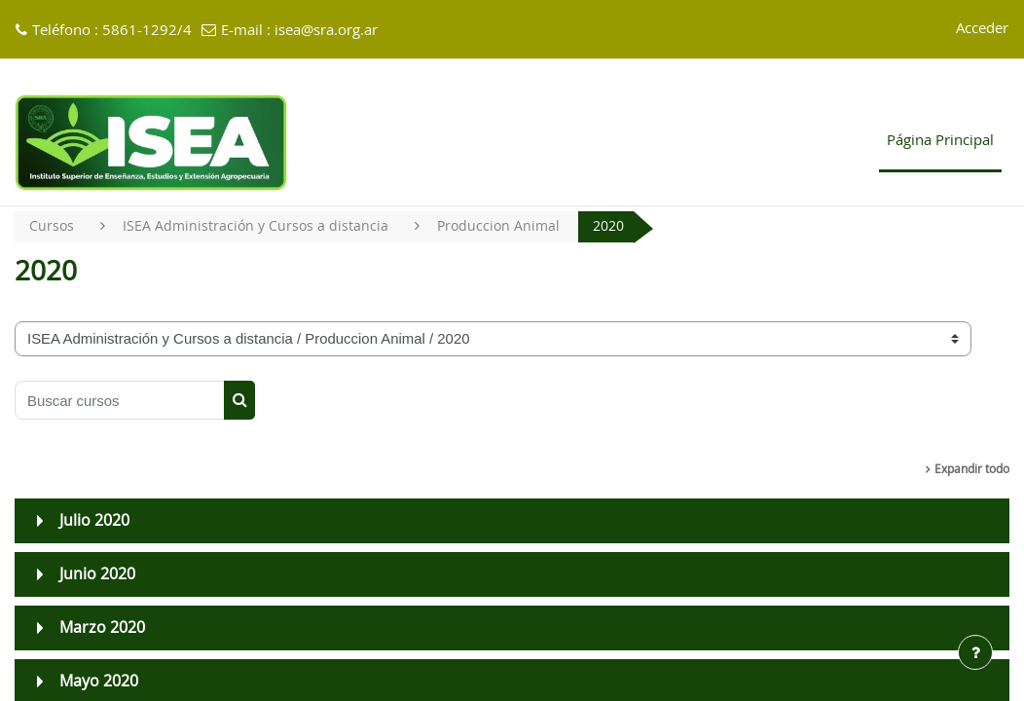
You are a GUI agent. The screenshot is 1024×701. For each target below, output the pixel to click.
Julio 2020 (94, 522)
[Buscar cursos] (120, 401)
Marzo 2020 (102, 629)
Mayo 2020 (98, 682)
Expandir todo (971, 470)
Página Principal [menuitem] (940, 140)
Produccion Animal (505, 226)
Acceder (982, 28)
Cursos (52, 226)
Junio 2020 (97, 575)
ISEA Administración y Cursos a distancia (258, 226)
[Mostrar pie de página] (975, 652)
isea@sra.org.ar (326, 30)
